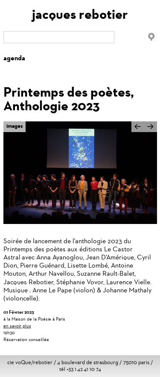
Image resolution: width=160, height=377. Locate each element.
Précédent (137, 126)
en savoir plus (17, 326)
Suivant (150, 131)
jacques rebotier (80, 14)
